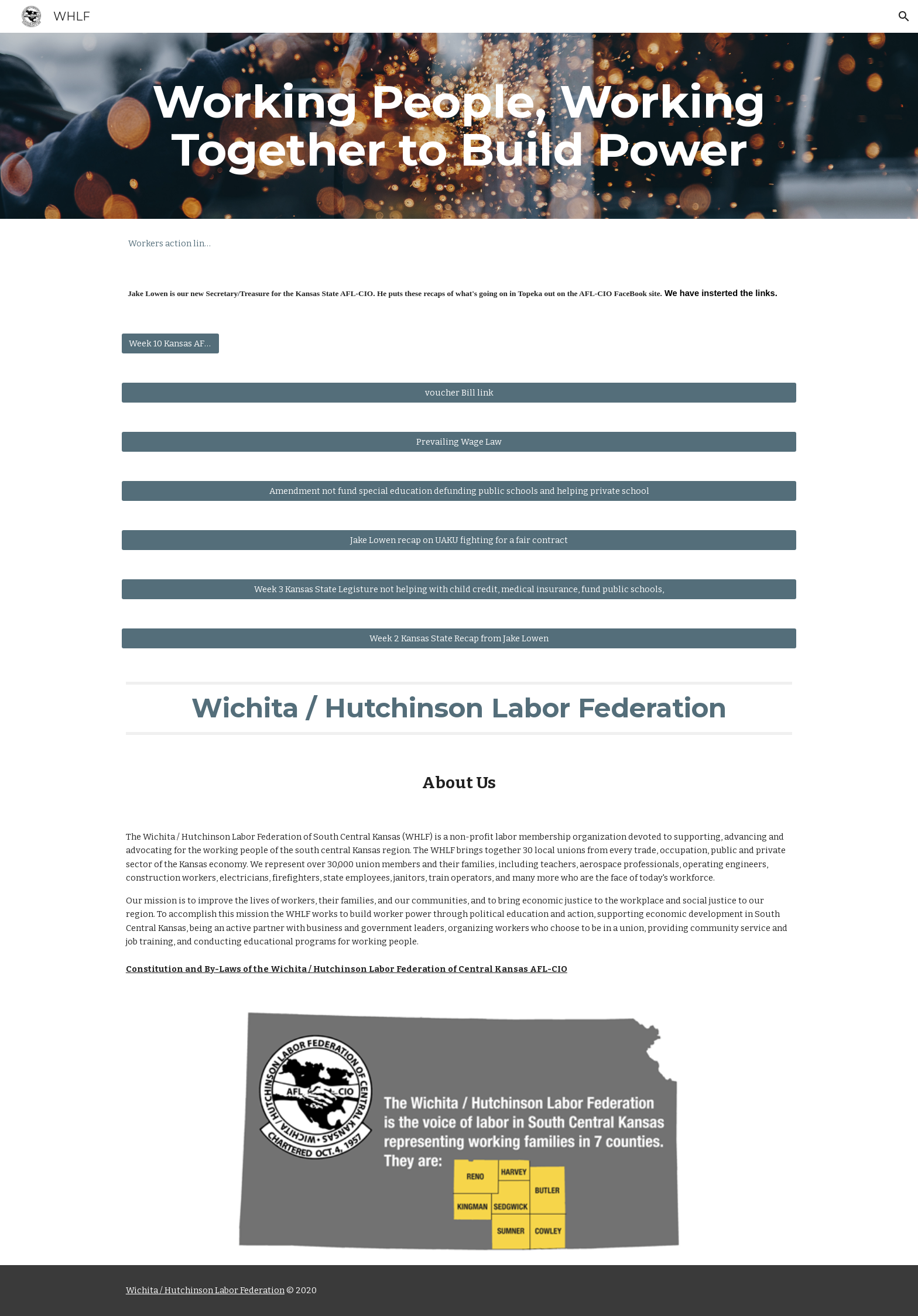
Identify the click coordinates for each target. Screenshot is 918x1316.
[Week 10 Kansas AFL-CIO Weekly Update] (170, 344)
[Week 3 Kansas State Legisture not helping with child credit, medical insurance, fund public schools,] (459, 589)
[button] (904, 16)
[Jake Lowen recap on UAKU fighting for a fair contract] (459, 540)
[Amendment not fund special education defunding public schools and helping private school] (459, 491)
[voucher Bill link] (459, 393)
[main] (459, 126)
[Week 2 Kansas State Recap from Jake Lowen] (459, 638)
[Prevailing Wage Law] (459, 442)
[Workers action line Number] (170, 243)
